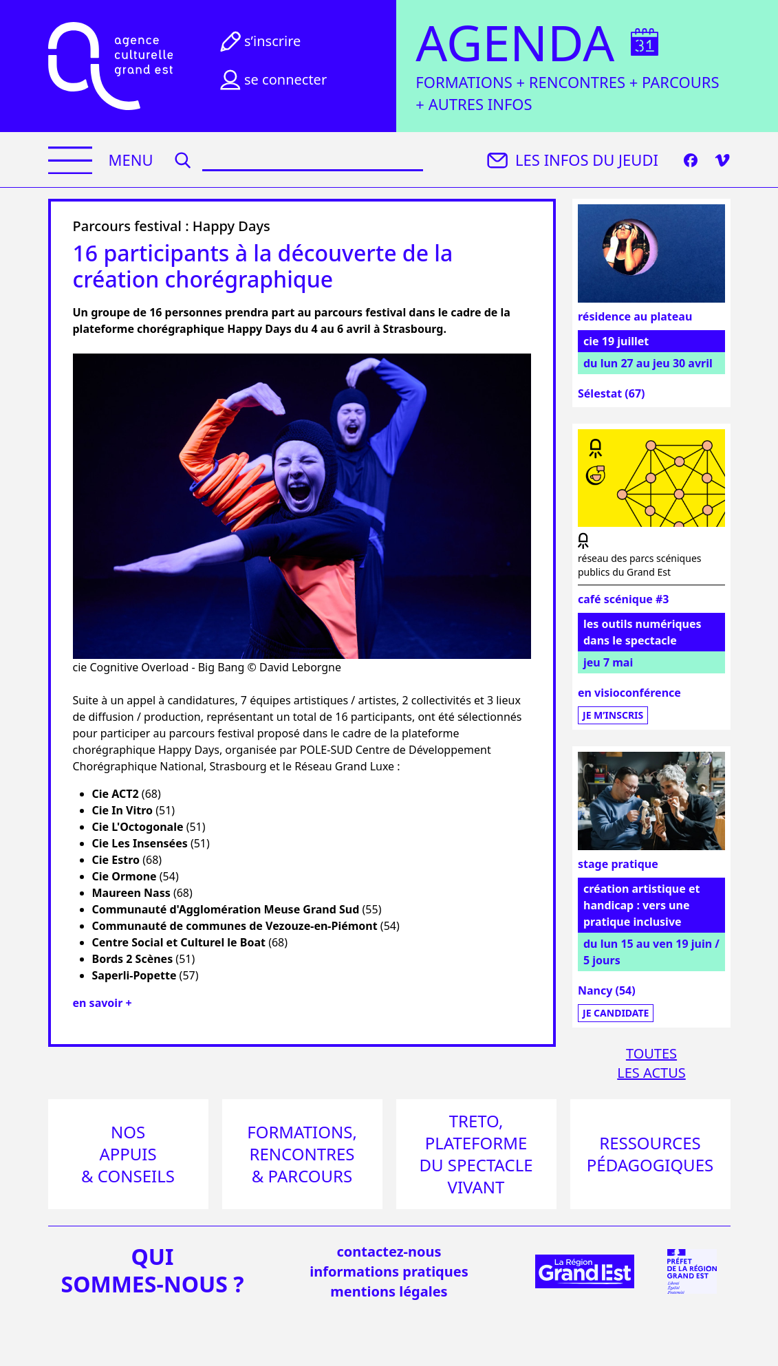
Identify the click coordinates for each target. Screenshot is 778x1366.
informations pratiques (389, 1271)
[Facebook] (691, 160)
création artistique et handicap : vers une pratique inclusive (641, 905)
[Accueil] (110, 66)
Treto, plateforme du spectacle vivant (475, 1153)
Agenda (514, 43)
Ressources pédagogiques (650, 1153)
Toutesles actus (651, 1063)
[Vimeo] (722, 160)
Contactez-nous (388, 1251)
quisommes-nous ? (152, 1270)
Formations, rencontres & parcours (302, 1153)
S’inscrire (259, 41)
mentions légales (388, 1291)
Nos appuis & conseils (128, 1153)
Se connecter (272, 80)
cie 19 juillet (616, 341)
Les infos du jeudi (571, 160)
